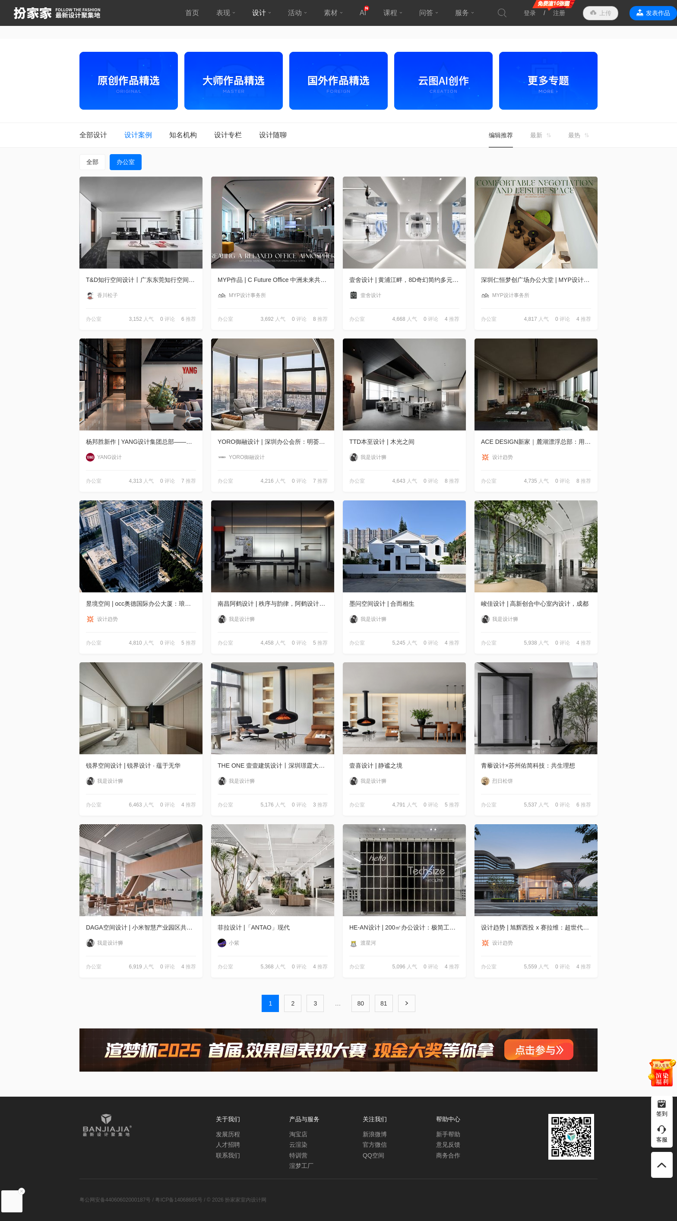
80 (360, 1003)
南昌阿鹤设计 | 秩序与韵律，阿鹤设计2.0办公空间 (276, 603)
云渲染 (298, 1144)
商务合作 (448, 1155)
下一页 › (406, 1003)
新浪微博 (375, 1134)
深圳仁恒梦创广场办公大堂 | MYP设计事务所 (539, 279)
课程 (390, 12)
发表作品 (658, 12)
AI (363, 12)
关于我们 (228, 1119)
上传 (605, 12)
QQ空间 (373, 1155)
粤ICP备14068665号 (178, 1200)
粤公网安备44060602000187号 (115, 1200)
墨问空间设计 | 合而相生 (381, 603)
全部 (92, 161)
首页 (192, 12)
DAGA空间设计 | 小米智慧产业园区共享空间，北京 (144, 927)
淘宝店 (298, 1134)
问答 (426, 12)
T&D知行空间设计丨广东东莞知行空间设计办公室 (144, 279)
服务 (462, 12)
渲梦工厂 (301, 1165)
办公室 (126, 161)
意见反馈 (448, 1144)
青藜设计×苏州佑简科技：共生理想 (528, 765)
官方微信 (375, 1144)
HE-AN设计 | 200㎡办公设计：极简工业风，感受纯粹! (407, 927)
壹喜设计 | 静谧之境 (375, 765)
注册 (559, 12)
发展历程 (228, 1134)
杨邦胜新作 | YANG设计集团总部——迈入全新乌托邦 (144, 441)
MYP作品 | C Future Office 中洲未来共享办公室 (276, 279)
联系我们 (228, 1155)
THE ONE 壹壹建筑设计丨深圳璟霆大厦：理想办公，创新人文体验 (276, 765)
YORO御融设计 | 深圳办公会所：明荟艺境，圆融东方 (276, 441)
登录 (530, 12)
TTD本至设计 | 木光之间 (381, 441)
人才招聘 (228, 1144)
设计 (259, 12)
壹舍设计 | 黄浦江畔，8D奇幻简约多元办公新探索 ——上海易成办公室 (407, 279)
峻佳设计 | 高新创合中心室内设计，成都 (534, 603)
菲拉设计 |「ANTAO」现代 (254, 927)
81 (383, 1003)
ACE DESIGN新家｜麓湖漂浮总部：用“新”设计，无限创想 (539, 441)
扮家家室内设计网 (57, 13)
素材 (331, 12)
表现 (223, 12)
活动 (295, 12)
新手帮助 (448, 1134)
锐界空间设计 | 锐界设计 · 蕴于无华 (133, 765)
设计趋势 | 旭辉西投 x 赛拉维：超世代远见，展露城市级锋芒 (539, 927)
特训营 (298, 1155)
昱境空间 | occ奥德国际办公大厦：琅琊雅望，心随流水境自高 (144, 603)
